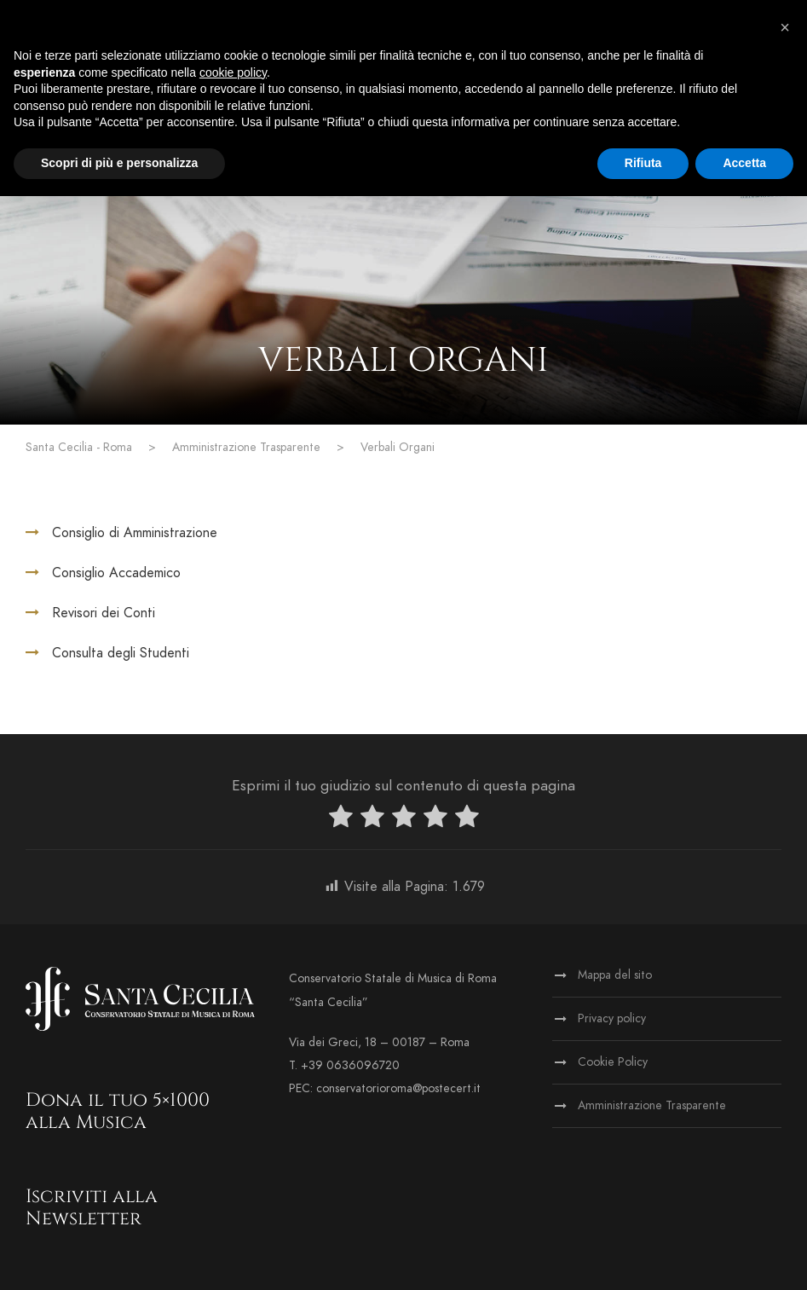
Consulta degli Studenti (120, 653)
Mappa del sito (615, 975)
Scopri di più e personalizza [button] (119, 163)
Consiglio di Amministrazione (134, 533)
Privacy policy (612, 1018)
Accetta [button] (744, 163)
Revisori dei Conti (103, 613)
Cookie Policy (613, 1062)
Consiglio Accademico (116, 573)
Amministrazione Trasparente (652, 1105)
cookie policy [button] (233, 72)
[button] (784, 27)
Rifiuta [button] (643, 163)
